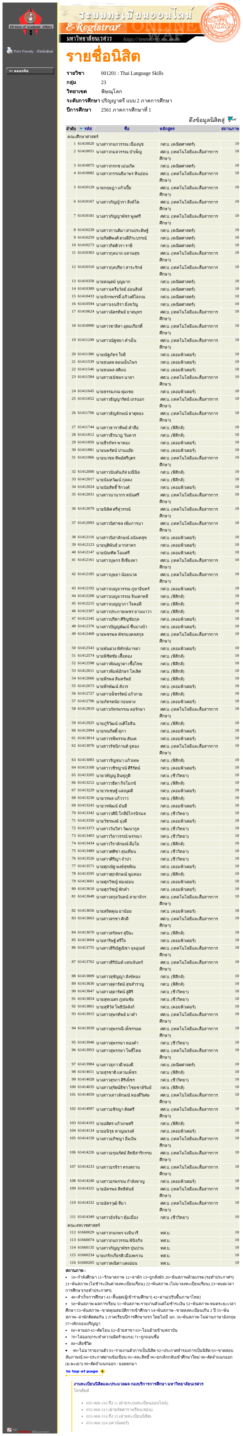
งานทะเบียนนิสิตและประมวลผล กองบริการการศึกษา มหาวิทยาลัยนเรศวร (139, 1384)
